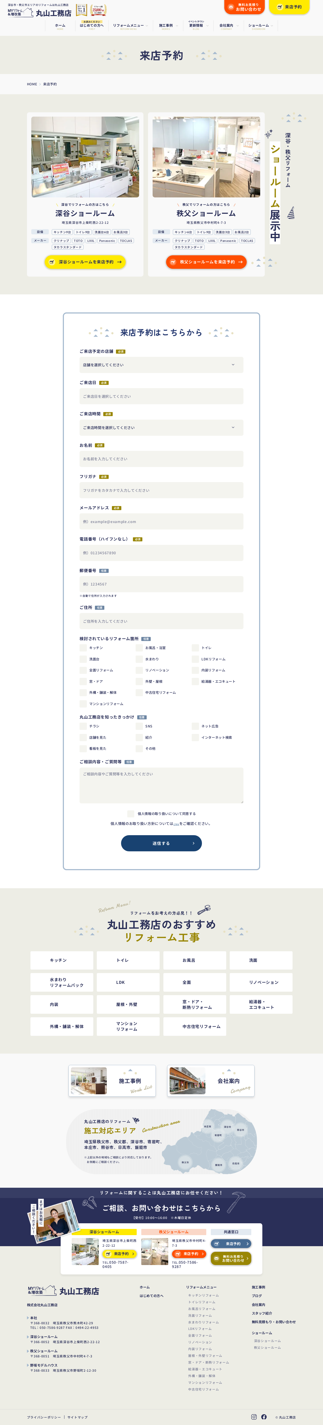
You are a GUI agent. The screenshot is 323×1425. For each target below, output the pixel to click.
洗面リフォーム (200, 1315)
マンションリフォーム (205, 1382)
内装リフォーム (200, 1348)
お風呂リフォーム (201, 1308)
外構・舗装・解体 (201, 1375)
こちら (176, 823)
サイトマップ (77, 1417)
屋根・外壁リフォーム (205, 1355)
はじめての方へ (152, 1296)
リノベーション (200, 1342)
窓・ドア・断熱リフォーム (208, 1362)
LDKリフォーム (200, 1328)
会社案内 (259, 1305)
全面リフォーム (200, 1335)
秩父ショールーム (267, 1347)
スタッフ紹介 (262, 1313)
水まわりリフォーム (203, 1322)
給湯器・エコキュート (205, 1369)
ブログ (257, 1296)
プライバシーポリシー (44, 1417)
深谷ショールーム (267, 1340)
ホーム (145, 1287)
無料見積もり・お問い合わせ (274, 1322)
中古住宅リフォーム (203, 1389)
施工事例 (259, 1287)
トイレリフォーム (201, 1301)
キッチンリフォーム (203, 1295)
